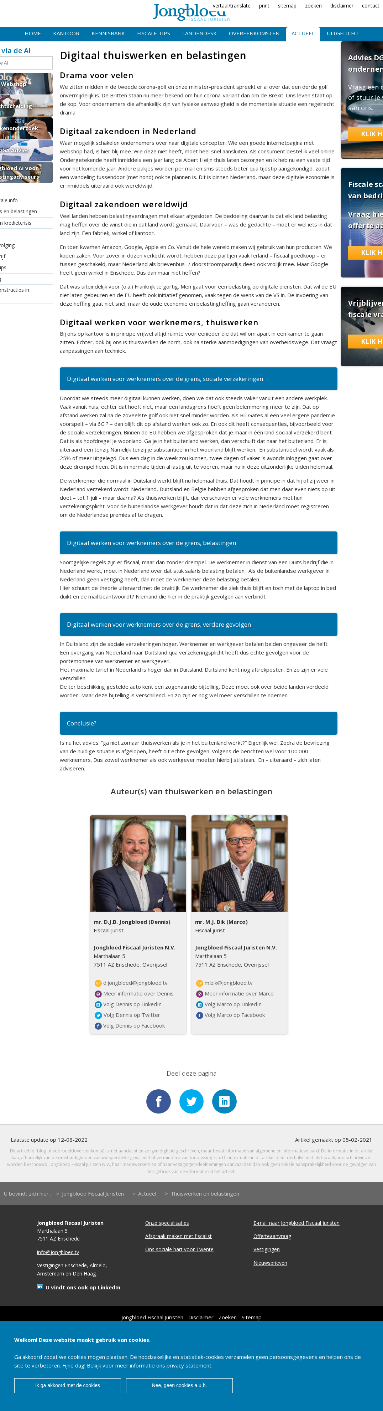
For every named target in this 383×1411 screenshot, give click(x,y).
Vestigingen (266, 1250)
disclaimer (341, 5)
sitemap (287, 5)
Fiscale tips (153, 33)
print (264, 5)
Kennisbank (108, 33)
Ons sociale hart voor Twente (179, 1250)
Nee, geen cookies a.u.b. (179, 1385)
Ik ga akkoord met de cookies (67, 1385)
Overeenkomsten (254, 33)
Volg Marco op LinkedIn (229, 1004)
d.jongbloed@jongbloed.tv (131, 983)
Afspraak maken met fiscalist (178, 1236)
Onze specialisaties (167, 1223)
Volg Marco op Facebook (230, 1015)
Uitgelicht (343, 33)
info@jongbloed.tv (58, 1252)
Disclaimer (201, 1317)
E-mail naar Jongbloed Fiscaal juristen (296, 1223)
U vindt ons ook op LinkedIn (83, 1288)
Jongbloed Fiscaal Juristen (93, 1193)
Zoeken (228, 1317)
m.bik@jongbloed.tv (224, 983)
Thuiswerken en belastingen (204, 1193)
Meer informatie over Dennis (134, 994)
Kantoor (66, 33)
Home (33, 33)
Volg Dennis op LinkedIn (128, 1004)
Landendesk (199, 33)
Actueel (303, 33)
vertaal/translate (232, 5)
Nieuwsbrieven (270, 1263)
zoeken (313, 5)
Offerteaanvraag (272, 1236)
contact (370, 5)
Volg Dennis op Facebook (130, 1026)
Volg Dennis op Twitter (127, 1015)
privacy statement (189, 1365)
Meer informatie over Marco (235, 994)
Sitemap (252, 1317)
